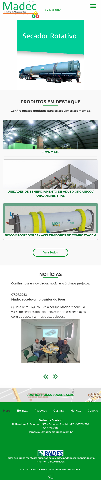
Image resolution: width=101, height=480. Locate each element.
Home (6, 410)
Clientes (58, 410)
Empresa (22, 410)
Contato (93, 410)
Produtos (40, 410)
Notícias (75, 410)
